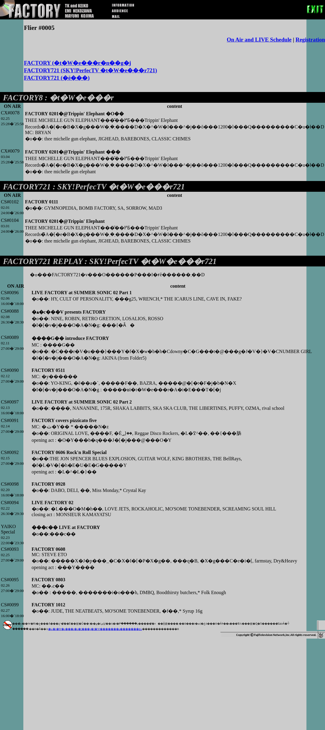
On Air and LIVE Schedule (259, 39)
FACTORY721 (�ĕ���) (57, 78)
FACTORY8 (23, 97)
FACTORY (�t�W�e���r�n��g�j (77, 63)
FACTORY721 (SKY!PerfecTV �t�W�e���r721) (90, 70)
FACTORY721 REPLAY (43, 261)
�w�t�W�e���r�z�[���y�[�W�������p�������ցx (95, 629)
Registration (310, 39)
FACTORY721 (27, 186)
